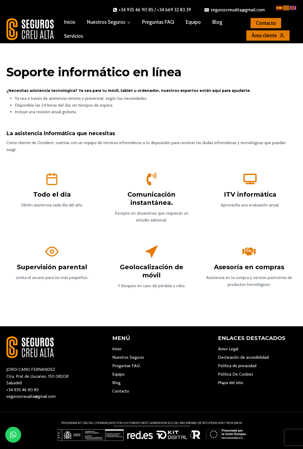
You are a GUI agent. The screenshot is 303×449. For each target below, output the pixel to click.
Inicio (69, 22)
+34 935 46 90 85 (22, 389)
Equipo (193, 22)
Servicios (73, 36)
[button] (13, 435)
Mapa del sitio (230, 382)
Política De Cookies (235, 374)
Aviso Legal (228, 348)
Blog (217, 22)
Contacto (120, 391)
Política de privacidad (237, 365)
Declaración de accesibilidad (243, 357)
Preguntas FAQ (158, 22)
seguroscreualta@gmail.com (31, 396)
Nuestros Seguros (128, 357)
